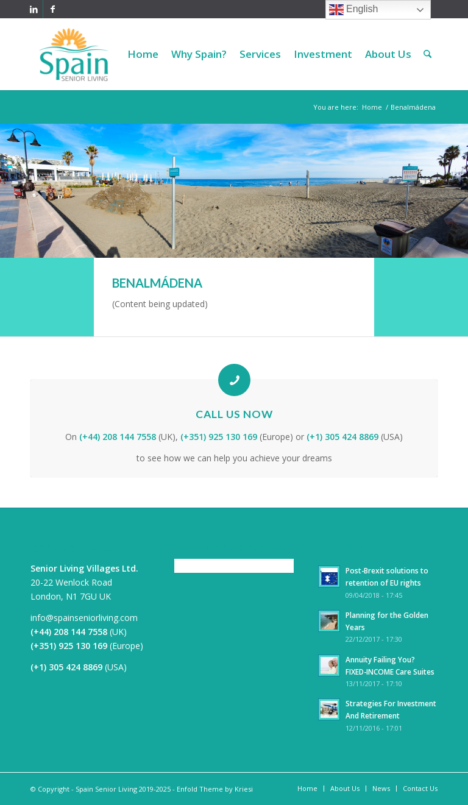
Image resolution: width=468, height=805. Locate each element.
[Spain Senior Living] (73, 54)
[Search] (427, 54)
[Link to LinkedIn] (34, 9)
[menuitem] (143, 54)
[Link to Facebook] (52, 9)
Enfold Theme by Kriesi (215, 788)
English (353, 9)
